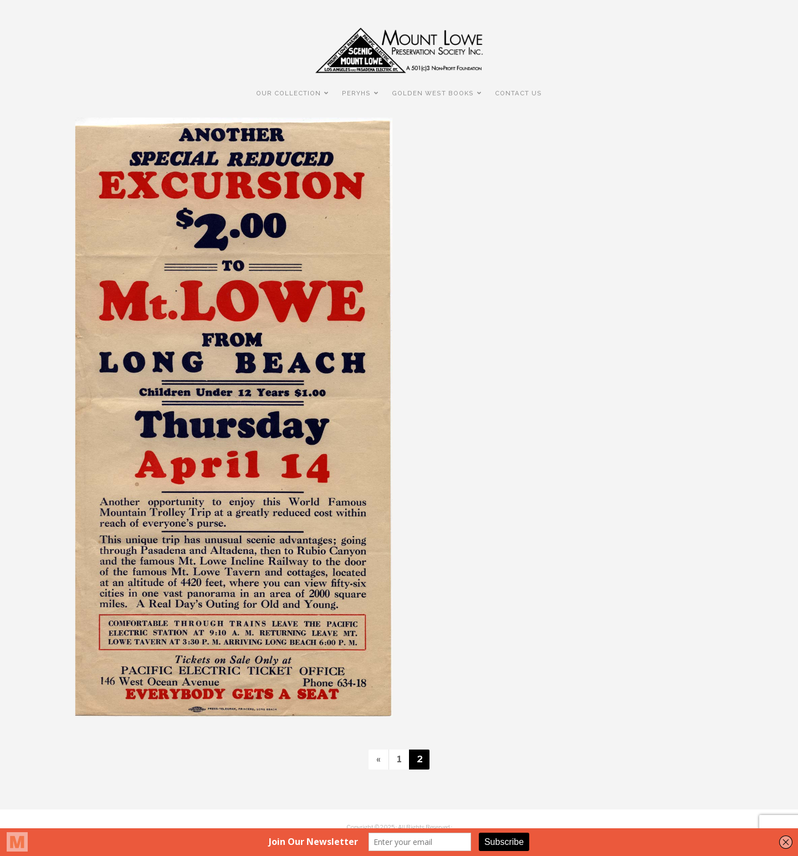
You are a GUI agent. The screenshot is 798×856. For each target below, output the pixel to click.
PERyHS (356, 93)
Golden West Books (433, 93)
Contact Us (518, 93)
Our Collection (288, 93)
